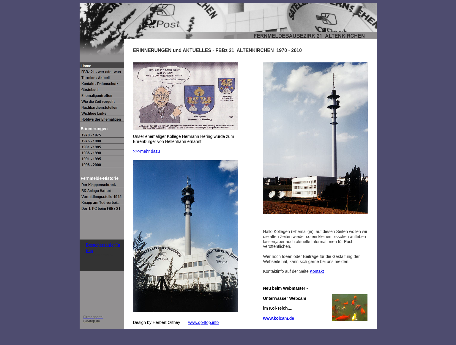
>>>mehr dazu (146, 151)
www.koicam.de (278, 318)
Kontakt (317, 271)
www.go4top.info (203, 322)
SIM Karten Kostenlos (99, 254)
